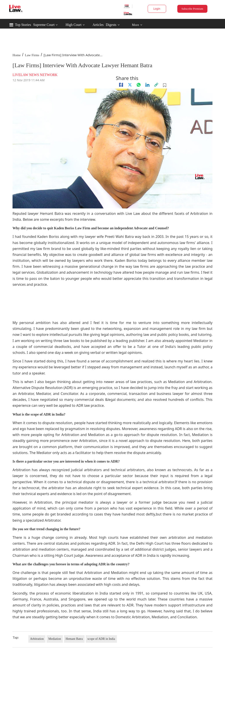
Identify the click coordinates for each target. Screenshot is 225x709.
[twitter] (130, 85)
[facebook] (121, 85)
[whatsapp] (139, 85)
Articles (98, 25)
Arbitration (37, 638)
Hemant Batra (74, 638)
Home (17, 55)
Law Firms (32, 55)
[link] (156, 85)
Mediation (54, 638)
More (137, 25)
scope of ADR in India (101, 638)
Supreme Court (43, 25)
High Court (73, 25)
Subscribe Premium (192, 8)
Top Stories (23, 25)
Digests (111, 25)
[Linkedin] (147, 85)
